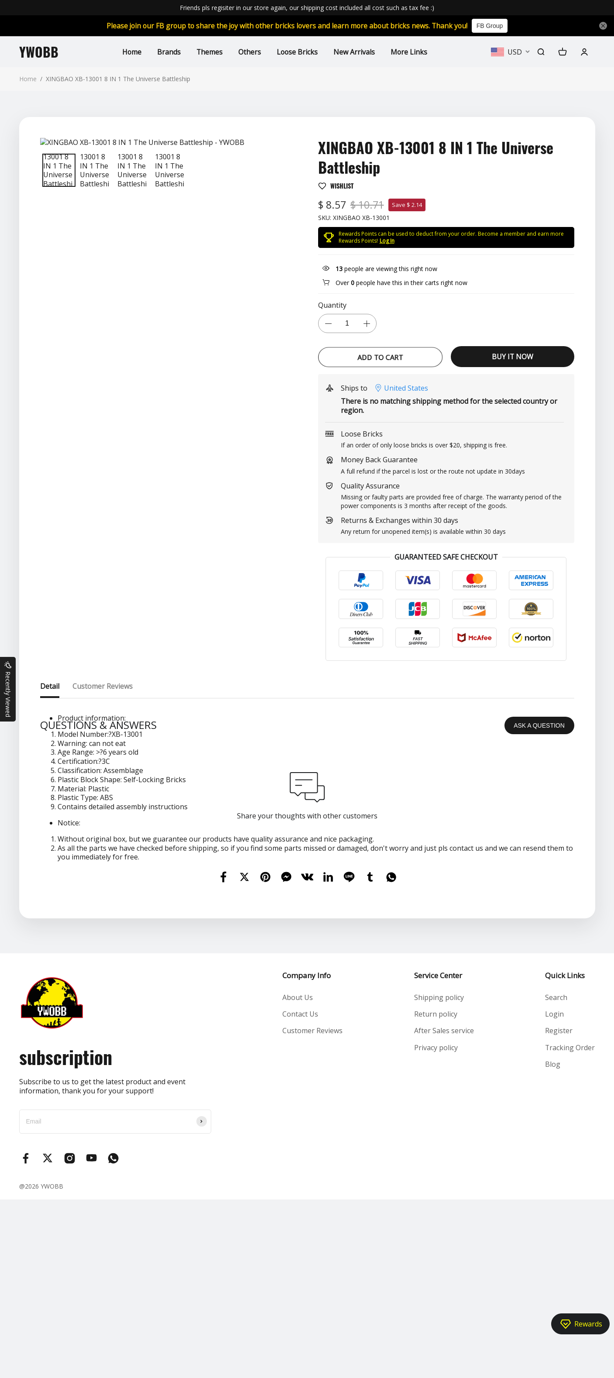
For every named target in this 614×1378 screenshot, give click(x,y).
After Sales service (443, 1209)
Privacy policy (435, 1226)
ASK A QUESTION (539, 903)
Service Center (438, 1154)
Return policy (435, 1192)
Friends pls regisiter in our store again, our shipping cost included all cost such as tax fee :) (307, 7)
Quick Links (564, 1154)
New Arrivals (354, 51)
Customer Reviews (312, 1209)
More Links (409, 51)
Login (554, 1192)
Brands (168, 51)
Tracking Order (570, 1226)
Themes (209, 51)
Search (556, 1176)
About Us (297, 1176)
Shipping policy (438, 1176)
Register (558, 1209)
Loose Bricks (297, 51)
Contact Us (300, 1192)
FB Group (492, 25)
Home (131, 51)
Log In (387, 240)
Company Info (306, 1154)
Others (249, 51)
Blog (552, 1243)
